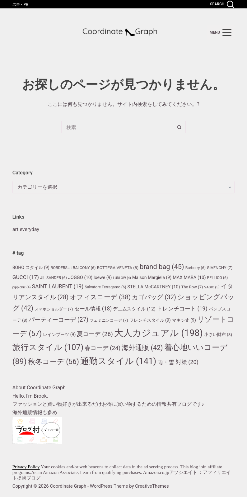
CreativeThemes (152, 486)
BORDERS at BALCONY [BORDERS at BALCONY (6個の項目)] (73, 267)
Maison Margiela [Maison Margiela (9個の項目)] (151, 277)
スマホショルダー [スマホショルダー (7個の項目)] (54, 309)
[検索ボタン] (179, 127)
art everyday (25, 229)
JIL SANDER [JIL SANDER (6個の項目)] (53, 277)
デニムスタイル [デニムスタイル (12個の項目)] (134, 309)
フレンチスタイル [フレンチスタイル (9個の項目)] (150, 320)
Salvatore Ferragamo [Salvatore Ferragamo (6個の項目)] (105, 287)
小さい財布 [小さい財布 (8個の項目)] (218, 334)
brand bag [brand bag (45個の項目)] (162, 267)
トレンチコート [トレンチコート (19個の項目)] (182, 308)
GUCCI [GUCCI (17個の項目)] (25, 277)
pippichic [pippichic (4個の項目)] (21, 287)
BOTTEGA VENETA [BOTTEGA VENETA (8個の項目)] (117, 267)
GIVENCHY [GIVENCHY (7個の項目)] (219, 267)
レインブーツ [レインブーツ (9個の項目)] (59, 334)
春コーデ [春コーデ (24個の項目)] (102, 348)
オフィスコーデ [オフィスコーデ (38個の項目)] (100, 297)
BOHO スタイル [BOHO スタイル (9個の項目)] (30, 267)
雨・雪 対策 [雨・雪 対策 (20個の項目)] (177, 362)
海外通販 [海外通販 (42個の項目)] (142, 348)
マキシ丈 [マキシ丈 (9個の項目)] (184, 320)
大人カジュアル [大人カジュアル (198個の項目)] (158, 333)
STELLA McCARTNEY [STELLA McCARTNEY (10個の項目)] (154, 287)
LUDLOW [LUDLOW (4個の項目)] (122, 278)
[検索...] (117, 127)
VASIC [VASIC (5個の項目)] (212, 287)
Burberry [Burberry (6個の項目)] (195, 267)
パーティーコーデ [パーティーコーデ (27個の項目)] (58, 319)
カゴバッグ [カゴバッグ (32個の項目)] (154, 297)
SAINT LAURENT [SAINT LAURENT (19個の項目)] (57, 286)
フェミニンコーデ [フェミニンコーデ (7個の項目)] (109, 320)
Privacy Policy (26, 466)
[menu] (221, 32)
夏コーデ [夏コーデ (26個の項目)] (95, 334)
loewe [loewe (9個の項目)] (103, 277)
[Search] (222, 4)
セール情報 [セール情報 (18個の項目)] (93, 308)
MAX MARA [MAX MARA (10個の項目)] (189, 277)
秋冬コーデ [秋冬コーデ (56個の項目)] (53, 361)
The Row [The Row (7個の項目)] (192, 287)
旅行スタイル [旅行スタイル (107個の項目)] (48, 347)
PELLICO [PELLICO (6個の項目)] (217, 277)
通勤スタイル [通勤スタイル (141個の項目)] (118, 361)
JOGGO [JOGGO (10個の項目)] (80, 277)
